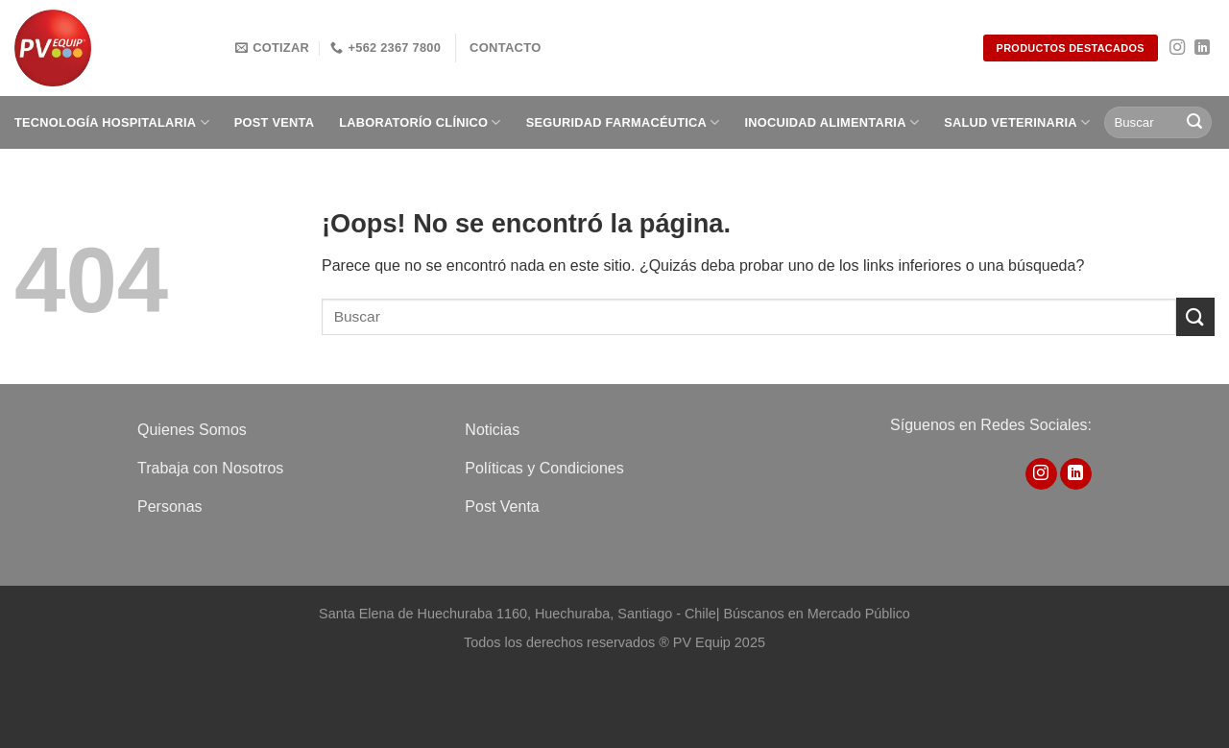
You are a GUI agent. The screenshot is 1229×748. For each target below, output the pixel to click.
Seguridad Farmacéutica (623, 122)
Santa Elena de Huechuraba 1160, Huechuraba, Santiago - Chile (517, 613)
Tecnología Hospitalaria (111, 122)
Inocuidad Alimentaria (832, 122)
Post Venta (274, 122)
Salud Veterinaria (1017, 122)
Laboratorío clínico (420, 122)
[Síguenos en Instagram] (1177, 48)
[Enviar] (1194, 123)
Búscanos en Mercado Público (816, 613)
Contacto (506, 47)
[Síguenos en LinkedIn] (1202, 48)
